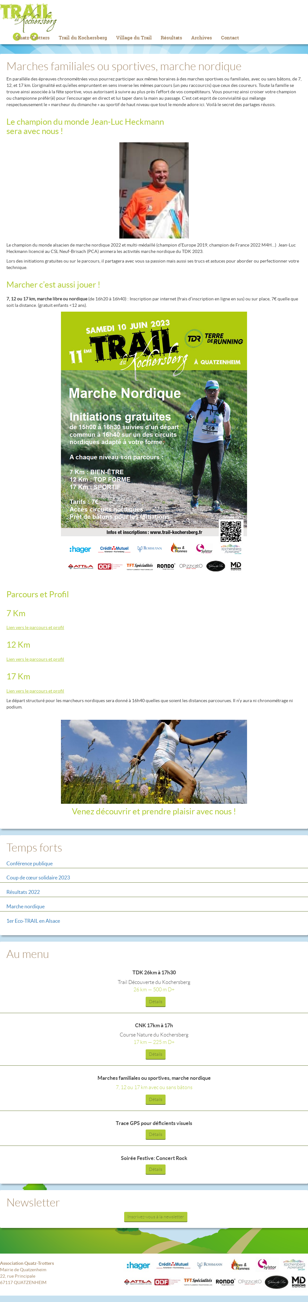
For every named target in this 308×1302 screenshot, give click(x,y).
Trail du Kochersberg (154, 18)
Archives (201, 37)
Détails (155, 1001)
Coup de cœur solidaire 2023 (38, 877)
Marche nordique (25, 906)
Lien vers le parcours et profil (35, 627)
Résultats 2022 (23, 892)
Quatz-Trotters (33, 37)
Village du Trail (134, 37)
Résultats (171, 37)
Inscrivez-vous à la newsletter (155, 1216)
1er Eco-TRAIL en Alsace (33, 921)
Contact (230, 37)
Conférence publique (29, 863)
